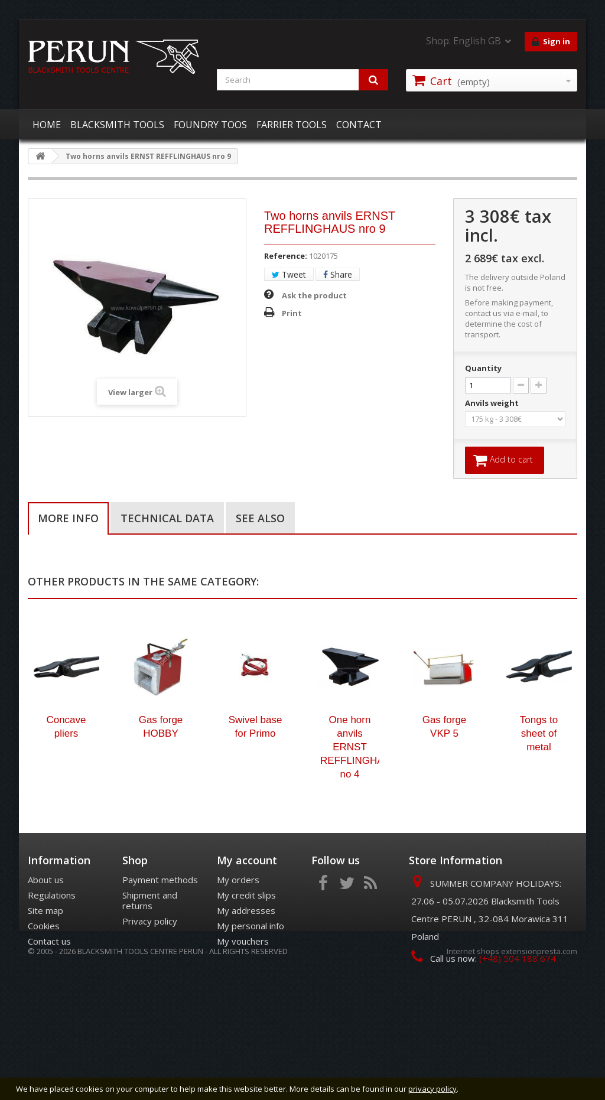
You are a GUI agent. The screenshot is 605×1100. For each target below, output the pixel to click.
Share (337, 274)
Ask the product (314, 295)
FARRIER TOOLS (291, 124)
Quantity (483, 368)
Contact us (49, 997)
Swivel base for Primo (255, 782)
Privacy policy (149, 976)
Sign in (551, 42)
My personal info (250, 981)
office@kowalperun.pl (499, 1036)
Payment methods (160, 935)
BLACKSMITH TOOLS (117, 124)
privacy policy (432, 1088)
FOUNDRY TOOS (210, 124)
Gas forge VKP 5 (444, 782)
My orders (238, 935)
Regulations (52, 950)
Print (292, 313)
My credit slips (246, 950)
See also (260, 519)
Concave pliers (66, 782)
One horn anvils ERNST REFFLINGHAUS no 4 (349, 802)
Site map (45, 966)
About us (46, 935)
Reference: (285, 255)
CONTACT (359, 124)
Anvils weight (493, 403)
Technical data (167, 519)
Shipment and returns (149, 956)
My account (247, 916)
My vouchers (243, 997)
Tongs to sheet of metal (539, 789)
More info (68, 519)
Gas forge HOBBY (161, 782)
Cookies (44, 981)
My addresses (246, 966)
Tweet (289, 274)
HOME (46, 124)
